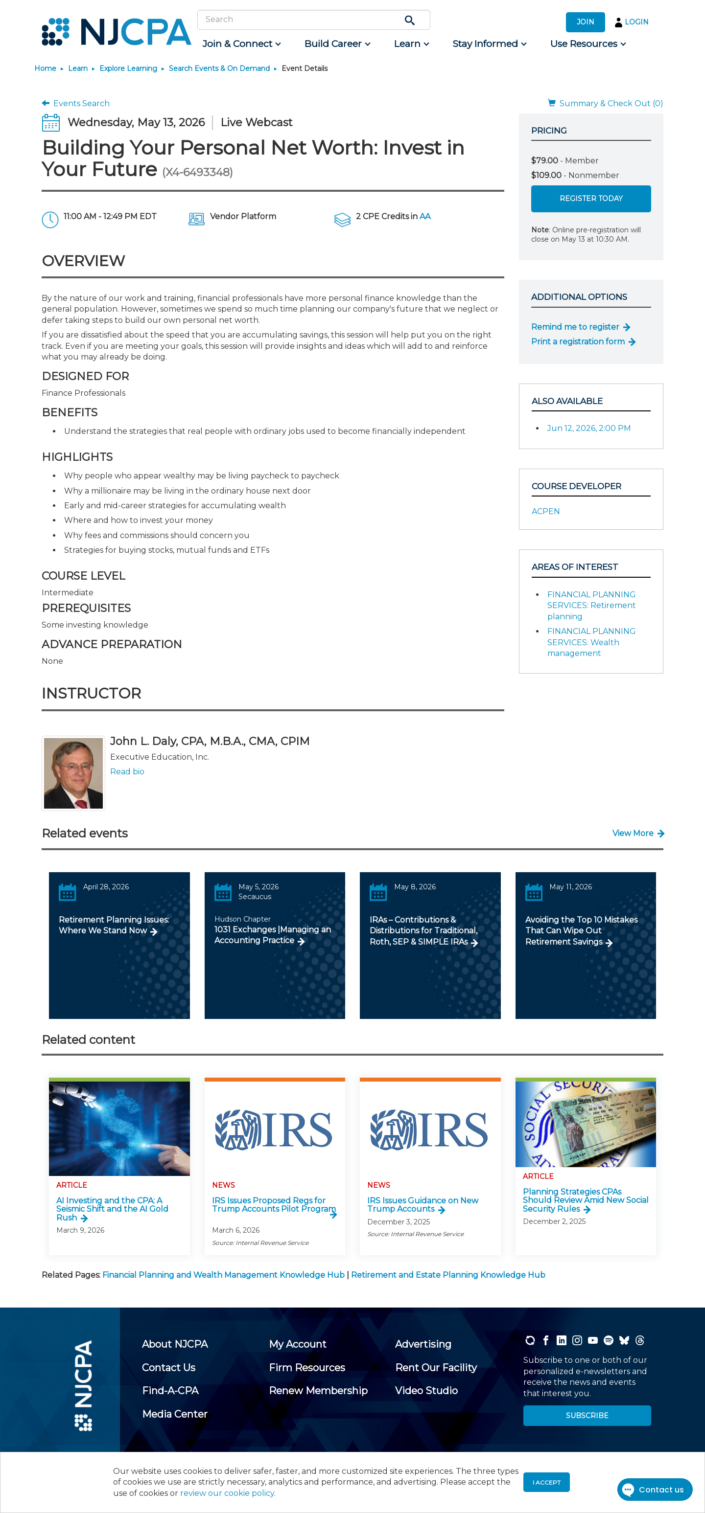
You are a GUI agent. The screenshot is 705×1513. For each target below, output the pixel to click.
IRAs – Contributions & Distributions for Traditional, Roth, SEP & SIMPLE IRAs (423, 931)
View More (633, 833)
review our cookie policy (227, 1493)
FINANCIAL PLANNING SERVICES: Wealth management (591, 642)
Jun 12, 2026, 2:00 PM (589, 428)
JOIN (585, 22)
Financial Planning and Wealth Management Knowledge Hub (223, 1275)
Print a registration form (578, 341)
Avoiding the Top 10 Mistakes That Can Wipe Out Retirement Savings (581, 931)
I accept (547, 1482)
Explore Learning (128, 68)
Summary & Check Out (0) (605, 103)
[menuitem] (241, 44)
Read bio (127, 771)
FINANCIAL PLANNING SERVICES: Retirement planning (591, 605)
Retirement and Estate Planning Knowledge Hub (448, 1275)
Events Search (76, 103)
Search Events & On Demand (219, 68)
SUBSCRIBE (587, 1415)
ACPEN (546, 511)
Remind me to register (575, 327)
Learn (78, 68)
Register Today (591, 198)
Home (45, 68)
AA (425, 216)
